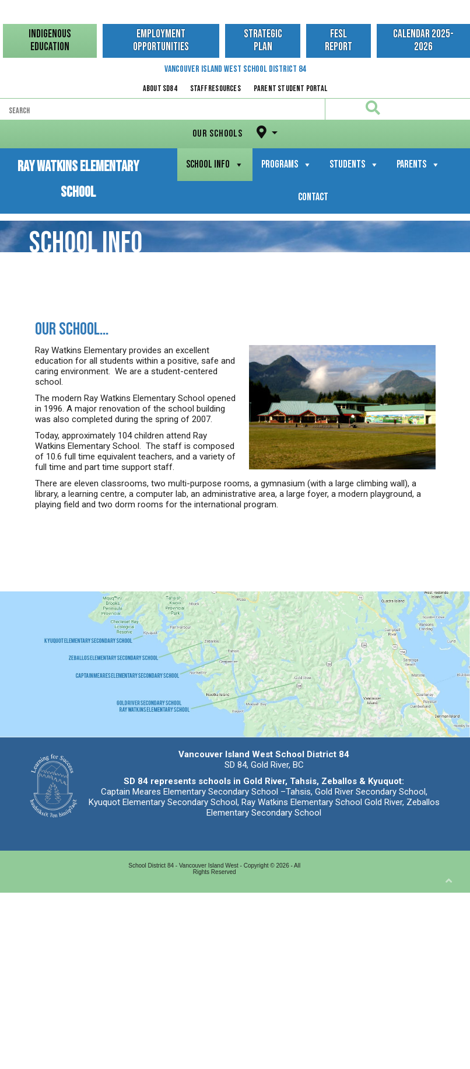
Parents (418, 164)
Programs (286, 164)
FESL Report (338, 40)
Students (354, 164)
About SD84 (160, 88)
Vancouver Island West (235, 69)
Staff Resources (215, 88)
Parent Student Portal (290, 88)
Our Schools (230, 133)
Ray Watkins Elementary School (78, 167)
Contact (313, 197)
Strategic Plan (263, 40)
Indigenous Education (50, 40)
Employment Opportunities (161, 40)
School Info (215, 164)
